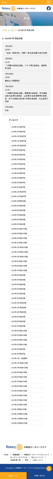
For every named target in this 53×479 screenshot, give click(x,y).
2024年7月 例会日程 (18, 215)
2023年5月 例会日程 (18, 280)
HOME (6, 454)
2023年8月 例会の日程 (19, 266)
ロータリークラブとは (18, 457)
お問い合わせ (39, 475)
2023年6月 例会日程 (18, 275)
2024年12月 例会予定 (18, 192)
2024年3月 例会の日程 (19, 233)
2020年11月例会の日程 (19, 418)
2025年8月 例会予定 (18, 155)
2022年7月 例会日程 (18, 326)
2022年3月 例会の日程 (19, 344)
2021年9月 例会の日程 (19, 372)
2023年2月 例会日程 (18, 293)
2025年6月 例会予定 (18, 164)
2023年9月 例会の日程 (19, 261)
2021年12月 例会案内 (19, 358)
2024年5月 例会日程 (18, 224)
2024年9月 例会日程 (18, 205)
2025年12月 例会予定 (18, 136)
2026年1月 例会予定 (18, 131)
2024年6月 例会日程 (18, 219)
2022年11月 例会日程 (18, 307)
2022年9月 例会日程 (18, 316)
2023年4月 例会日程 (18, 284)
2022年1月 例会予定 (18, 354)
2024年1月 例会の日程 (19, 242)
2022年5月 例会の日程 (19, 335)
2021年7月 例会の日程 (19, 381)
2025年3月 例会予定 (18, 178)
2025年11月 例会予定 (18, 141)
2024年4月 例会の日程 (19, 229)
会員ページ (13, 475)
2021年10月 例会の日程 (19, 367)
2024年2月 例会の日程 (19, 238)
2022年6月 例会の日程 (19, 330)
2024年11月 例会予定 (18, 196)
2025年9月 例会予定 (18, 150)
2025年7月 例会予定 (18, 159)
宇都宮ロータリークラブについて (36, 454)
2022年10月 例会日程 (18, 312)
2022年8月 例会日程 (18, 321)
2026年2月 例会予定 (18, 127)
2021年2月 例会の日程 (19, 404)
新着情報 (16, 454)
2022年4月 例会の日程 (19, 340)
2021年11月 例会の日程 (19, 363)
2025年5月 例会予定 (18, 168)
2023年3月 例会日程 (18, 289)
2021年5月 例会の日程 (19, 391)
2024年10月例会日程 (18, 201)
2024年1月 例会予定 (18, 187)
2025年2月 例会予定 (18, 182)
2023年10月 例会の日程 (19, 256)
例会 (26, 460)
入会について (38, 460)
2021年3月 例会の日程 (19, 400)
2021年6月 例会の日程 (19, 386)
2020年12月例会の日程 (19, 414)
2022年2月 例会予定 (18, 349)
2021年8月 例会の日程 (19, 377)
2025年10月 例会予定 (18, 145)
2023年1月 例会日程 (18, 298)
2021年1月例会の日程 (18, 409)
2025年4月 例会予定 (18, 173)
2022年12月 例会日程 (18, 303)
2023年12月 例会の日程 (19, 247)
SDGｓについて (37, 457)
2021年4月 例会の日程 (19, 395)
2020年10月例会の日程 (19, 423)
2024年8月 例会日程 (18, 210)
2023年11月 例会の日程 (19, 252)
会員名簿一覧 (15, 460)
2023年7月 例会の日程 (19, 270)
